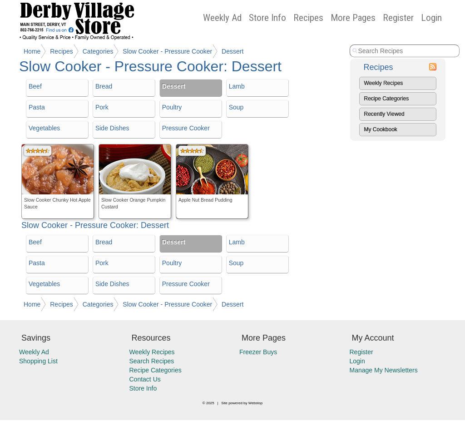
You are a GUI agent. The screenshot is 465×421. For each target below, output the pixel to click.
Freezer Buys (258, 352)
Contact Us (145, 379)
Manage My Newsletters (384, 370)
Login (431, 17)
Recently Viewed (384, 114)
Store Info (267, 17)
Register (398, 17)
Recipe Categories (386, 98)
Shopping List (38, 361)
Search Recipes (151, 361)
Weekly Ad (222, 17)
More (353, 17)
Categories (98, 51)
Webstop (255, 403)
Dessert (232, 51)
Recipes (308, 17)
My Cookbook (380, 129)
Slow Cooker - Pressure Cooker (167, 51)
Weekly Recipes (383, 83)
